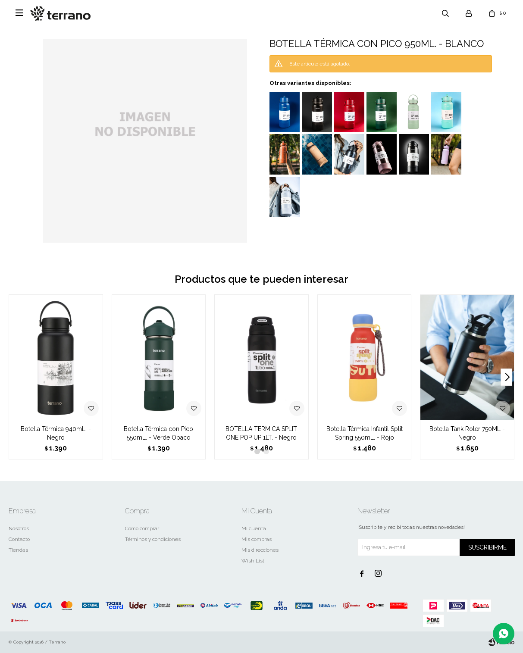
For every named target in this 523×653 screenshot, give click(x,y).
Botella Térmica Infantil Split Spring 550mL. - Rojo (364, 433)
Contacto (19, 539)
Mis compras (256, 539)
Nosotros (19, 528)
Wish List (252, 561)
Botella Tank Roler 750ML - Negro (467, 433)
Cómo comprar (142, 528)
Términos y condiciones (153, 539)
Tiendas (18, 550)
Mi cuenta (253, 528)
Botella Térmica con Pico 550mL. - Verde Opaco (158, 433)
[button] (506, 377)
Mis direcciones (260, 550)
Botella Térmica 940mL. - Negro (56, 433)
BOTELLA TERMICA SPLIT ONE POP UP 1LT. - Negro (261, 433)
